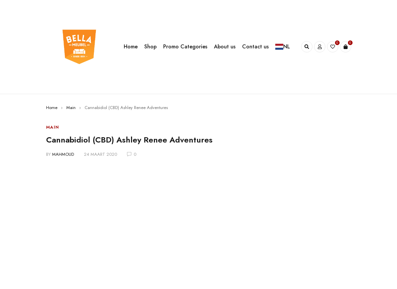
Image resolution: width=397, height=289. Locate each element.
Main (71, 107)
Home (51, 107)
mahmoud (63, 154)
